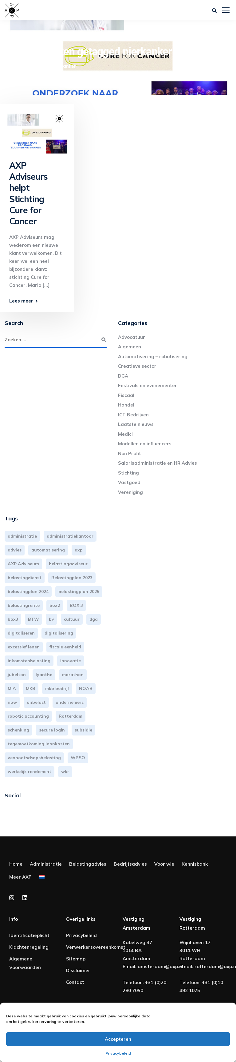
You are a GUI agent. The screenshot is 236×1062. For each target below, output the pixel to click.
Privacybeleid (118, 1053)
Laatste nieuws (136, 424)
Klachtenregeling (29, 947)
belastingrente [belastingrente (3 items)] (24, 605)
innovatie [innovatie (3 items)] (70, 660)
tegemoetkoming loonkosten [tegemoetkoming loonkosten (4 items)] (39, 744)
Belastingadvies (87, 864)
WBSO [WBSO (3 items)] (78, 757)
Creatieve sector (137, 366)
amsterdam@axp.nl (160, 966)
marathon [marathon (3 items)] (73, 674)
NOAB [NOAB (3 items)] (85, 688)
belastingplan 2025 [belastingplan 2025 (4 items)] (78, 591)
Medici (125, 434)
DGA (123, 376)
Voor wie (164, 864)
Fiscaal (126, 395)
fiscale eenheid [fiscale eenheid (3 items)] (65, 647)
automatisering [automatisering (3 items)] (48, 550)
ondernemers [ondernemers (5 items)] (70, 702)
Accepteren (118, 1039)
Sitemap (75, 959)
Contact (75, 982)
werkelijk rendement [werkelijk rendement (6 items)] (29, 771)
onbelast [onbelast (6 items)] (36, 702)
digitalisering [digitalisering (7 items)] (59, 633)
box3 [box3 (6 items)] (13, 619)
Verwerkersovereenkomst (95, 947)
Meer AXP (20, 877)
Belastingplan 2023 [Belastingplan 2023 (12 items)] (71, 577)
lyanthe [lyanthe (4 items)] (44, 674)
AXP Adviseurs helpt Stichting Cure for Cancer (28, 193)
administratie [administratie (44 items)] (22, 536)
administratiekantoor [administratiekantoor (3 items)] (70, 536)
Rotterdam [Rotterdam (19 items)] (70, 716)
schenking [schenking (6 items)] (18, 730)
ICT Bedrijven (133, 415)
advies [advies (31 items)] (15, 550)
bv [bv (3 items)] (51, 619)
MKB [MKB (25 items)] (30, 688)
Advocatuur (131, 337)
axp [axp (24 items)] (79, 550)
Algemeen (129, 347)
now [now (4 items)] (12, 702)
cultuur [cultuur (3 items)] (72, 619)
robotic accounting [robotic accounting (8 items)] (28, 716)
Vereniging (130, 492)
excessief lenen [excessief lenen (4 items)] (24, 647)
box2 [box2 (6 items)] (54, 605)
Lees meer (21, 301)
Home (15, 864)
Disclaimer (78, 970)
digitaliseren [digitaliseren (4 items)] (21, 633)
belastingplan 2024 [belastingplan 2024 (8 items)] (28, 591)
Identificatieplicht (29, 935)
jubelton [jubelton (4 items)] (17, 674)
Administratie (46, 864)
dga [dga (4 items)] (93, 619)
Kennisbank (195, 864)
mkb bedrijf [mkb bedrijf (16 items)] (57, 688)
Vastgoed (129, 482)
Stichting (128, 473)
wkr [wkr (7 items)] (65, 771)
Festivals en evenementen (148, 385)
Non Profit (129, 453)
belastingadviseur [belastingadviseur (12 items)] (68, 564)
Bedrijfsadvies (130, 864)
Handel (126, 405)
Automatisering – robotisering (152, 356)
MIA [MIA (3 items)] (12, 688)
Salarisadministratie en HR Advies (157, 463)
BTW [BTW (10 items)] (33, 619)
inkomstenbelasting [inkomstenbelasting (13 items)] (29, 660)
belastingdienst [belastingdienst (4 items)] (24, 577)
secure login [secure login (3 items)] (52, 730)
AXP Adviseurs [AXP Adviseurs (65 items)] (23, 564)
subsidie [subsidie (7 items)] (83, 730)
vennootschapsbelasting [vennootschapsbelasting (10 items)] (34, 757)
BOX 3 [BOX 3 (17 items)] (76, 605)
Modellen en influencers (144, 444)
